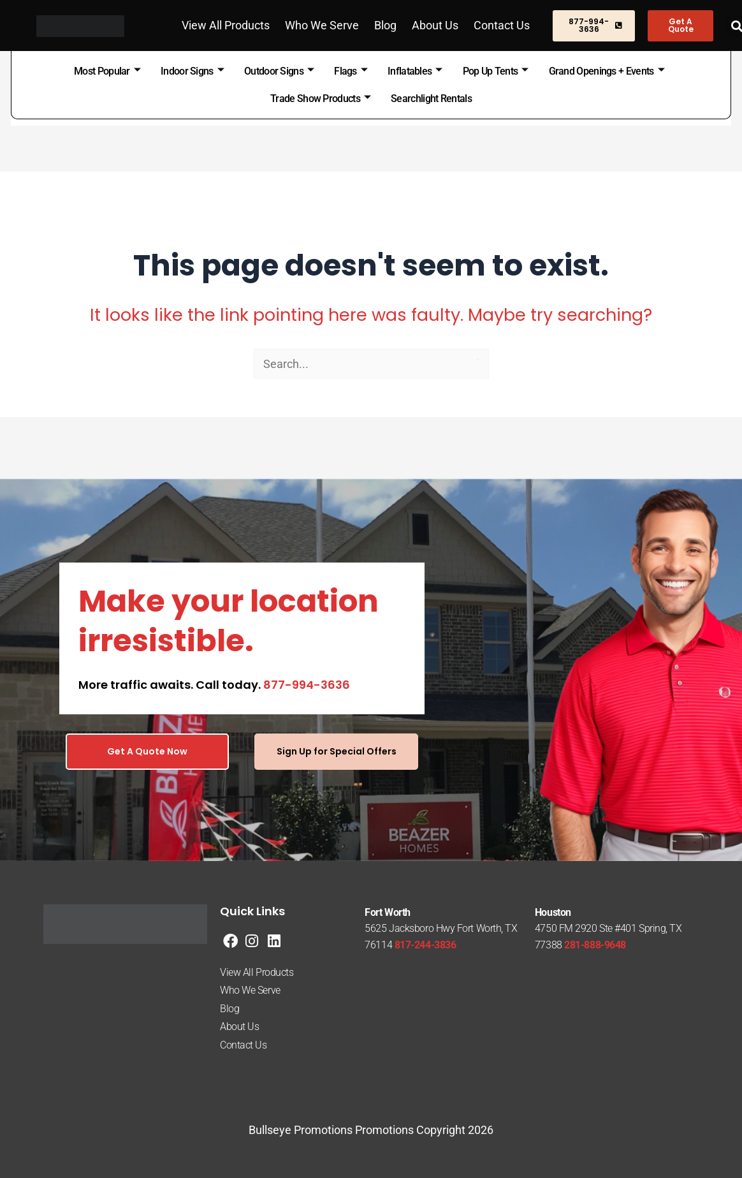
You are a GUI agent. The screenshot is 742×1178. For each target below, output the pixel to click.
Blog (385, 25)
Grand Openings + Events (606, 70)
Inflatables (415, 70)
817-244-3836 (425, 945)
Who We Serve (322, 25)
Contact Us (502, 25)
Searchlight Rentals (431, 98)
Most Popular (107, 70)
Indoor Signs (192, 70)
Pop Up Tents (495, 70)
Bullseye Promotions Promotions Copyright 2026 (371, 1130)
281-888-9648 (595, 945)
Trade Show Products (320, 98)
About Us (435, 25)
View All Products (226, 25)
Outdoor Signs (279, 70)
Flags (350, 70)
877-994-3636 (306, 685)
